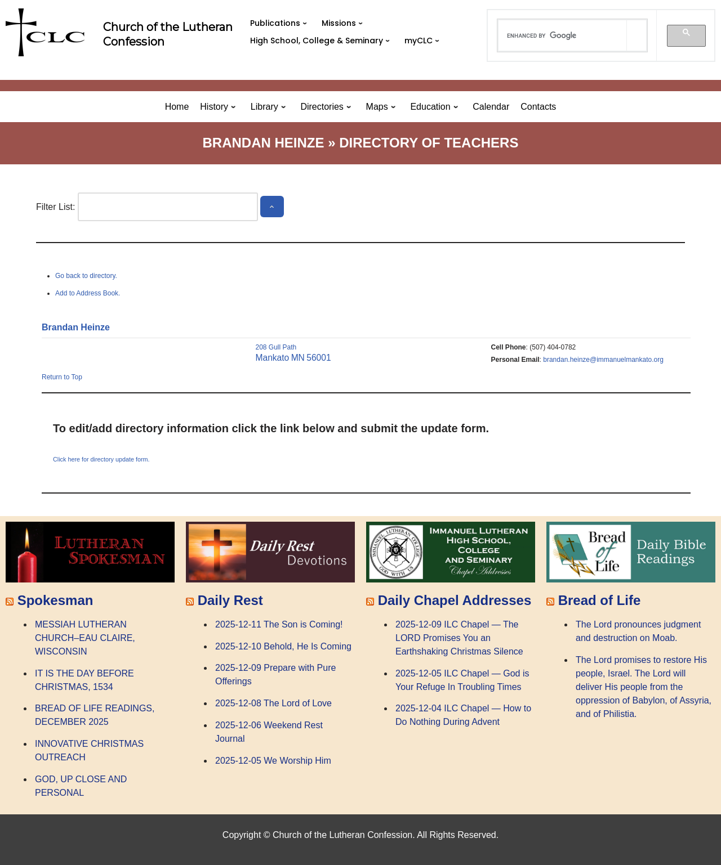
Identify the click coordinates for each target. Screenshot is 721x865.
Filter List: (55, 207)
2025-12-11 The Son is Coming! (279, 624)
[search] (562, 35)
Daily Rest (230, 600)
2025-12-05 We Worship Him (273, 760)
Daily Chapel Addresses (455, 600)
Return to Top (62, 377)
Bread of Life (599, 600)
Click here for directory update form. (101, 459)
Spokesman (55, 600)
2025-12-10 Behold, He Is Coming (283, 646)
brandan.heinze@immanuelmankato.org (603, 360)
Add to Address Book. (87, 293)
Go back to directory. (86, 276)
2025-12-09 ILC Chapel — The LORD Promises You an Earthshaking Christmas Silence (459, 638)
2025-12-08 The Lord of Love (273, 703)
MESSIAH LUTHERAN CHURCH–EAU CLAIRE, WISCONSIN (85, 638)
